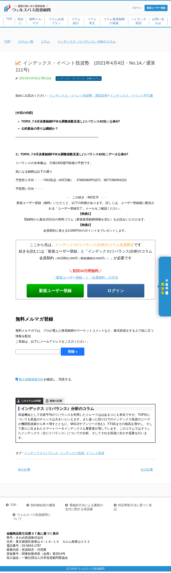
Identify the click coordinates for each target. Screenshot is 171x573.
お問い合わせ (158, 22)
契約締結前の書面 (43, 506)
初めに (20, 22)
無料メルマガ (35, 22)
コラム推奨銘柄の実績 (114, 22)
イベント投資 (95, 454)
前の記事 (24, 471)
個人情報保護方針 (31, 381)
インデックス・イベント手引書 (131, 96)
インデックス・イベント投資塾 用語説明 (78, 96)
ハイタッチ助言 (138, 22)
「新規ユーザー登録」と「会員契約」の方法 (85, 278)
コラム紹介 (76, 22)
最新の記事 (56, 402)
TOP (9, 19)
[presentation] (45, 367)
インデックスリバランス (41, 454)
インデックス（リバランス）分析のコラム (78, 79)
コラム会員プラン (56, 22)
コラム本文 (92, 22)
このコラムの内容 (31, 402)
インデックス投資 (72, 454)
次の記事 (147, 471)
